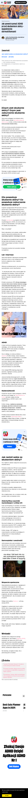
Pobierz (9, 446)
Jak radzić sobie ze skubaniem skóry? (15, 54)
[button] (23, 708)
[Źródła (11, 57)
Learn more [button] (5, 792)
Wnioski (4, 57)
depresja (11, 220)
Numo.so (15, 601)
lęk (7, 220)
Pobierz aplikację (11, 187)
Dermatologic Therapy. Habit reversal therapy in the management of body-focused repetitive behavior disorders (14, 676)
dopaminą (4, 356)
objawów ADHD (21, 638)
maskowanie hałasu (16, 416)
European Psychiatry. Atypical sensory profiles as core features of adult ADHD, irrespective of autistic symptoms (14, 670)
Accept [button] (6, 795)
